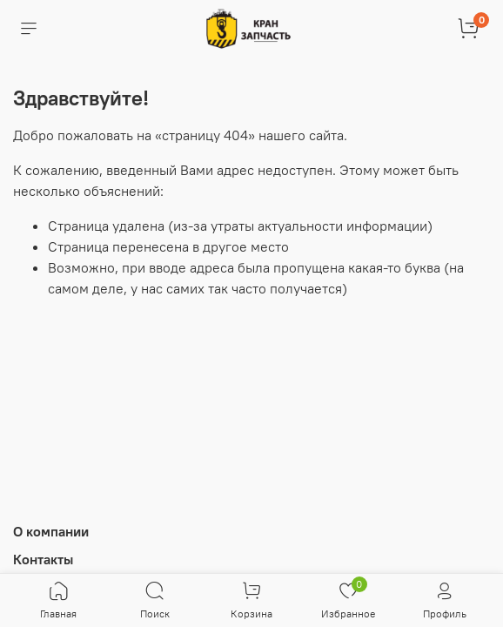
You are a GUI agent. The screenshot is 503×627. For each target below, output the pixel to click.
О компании (51, 531)
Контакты (43, 559)
